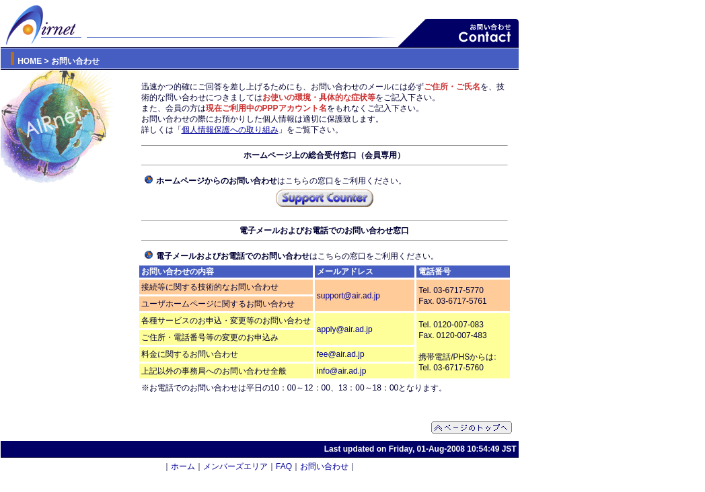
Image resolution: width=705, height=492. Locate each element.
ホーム (183, 466)
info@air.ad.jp (342, 371)
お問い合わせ (324, 466)
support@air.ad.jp (348, 295)
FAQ (284, 466)
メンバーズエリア (235, 466)
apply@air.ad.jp (345, 329)
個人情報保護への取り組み (230, 129)
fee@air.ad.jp (341, 354)
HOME (29, 61)
